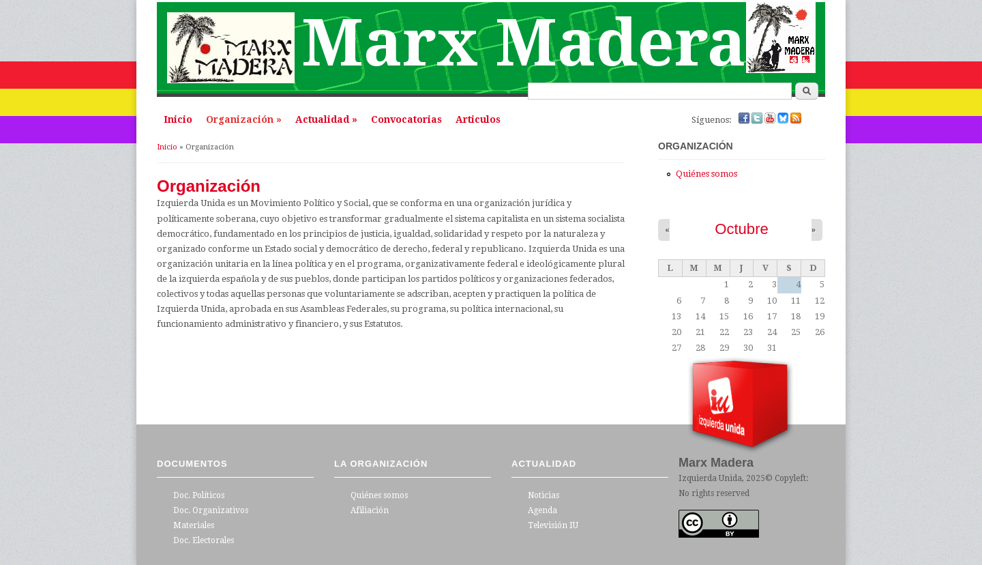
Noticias (543, 495)
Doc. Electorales (203, 540)
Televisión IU (553, 525)
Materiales (193, 525)
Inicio (178, 119)
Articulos (478, 119)
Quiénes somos (706, 174)
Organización (244, 119)
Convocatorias (406, 119)
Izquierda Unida (710, 478)
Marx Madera (523, 43)
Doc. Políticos (198, 495)
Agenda (542, 510)
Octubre (742, 228)
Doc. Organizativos (210, 510)
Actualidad (326, 119)
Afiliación (370, 510)
